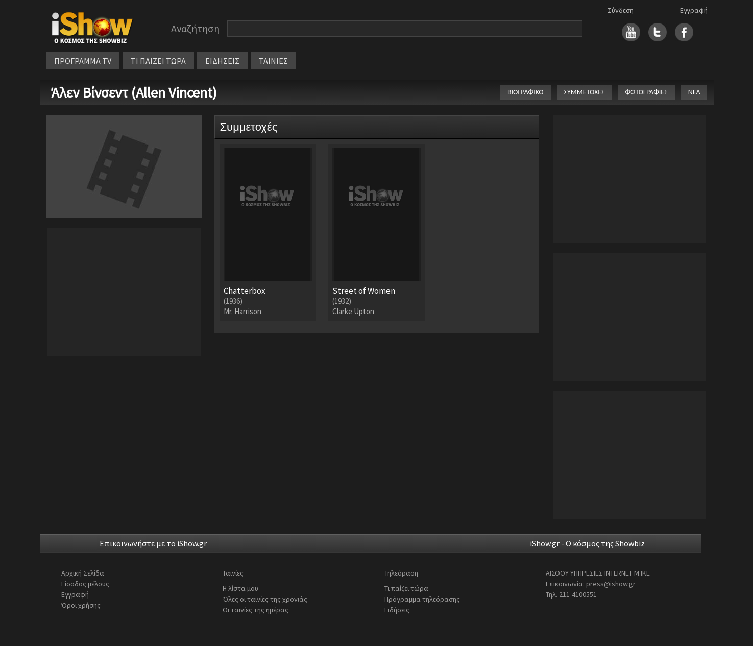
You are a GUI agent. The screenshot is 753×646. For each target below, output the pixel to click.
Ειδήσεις (396, 609)
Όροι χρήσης (81, 605)
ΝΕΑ (694, 92)
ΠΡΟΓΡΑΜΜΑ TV (82, 61)
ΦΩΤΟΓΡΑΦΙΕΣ (646, 92)
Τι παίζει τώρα (406, 588)
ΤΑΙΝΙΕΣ (273, 61)
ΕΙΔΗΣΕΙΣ (222, 61)
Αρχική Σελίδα (82, 573)
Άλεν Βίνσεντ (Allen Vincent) (134, 92)
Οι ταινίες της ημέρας (255, 609)
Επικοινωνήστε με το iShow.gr (153, 543)
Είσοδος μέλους (85, 583)
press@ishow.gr (611, 583)
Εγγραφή (694, 10)
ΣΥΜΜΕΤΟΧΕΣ (584, 92)
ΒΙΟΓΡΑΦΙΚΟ (525, 92)
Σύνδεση (621, 10)
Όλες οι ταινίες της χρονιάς (265, 599)
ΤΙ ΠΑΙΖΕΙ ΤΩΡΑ (158, 61)
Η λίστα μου (240, 588)
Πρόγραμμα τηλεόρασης (422, 599)
